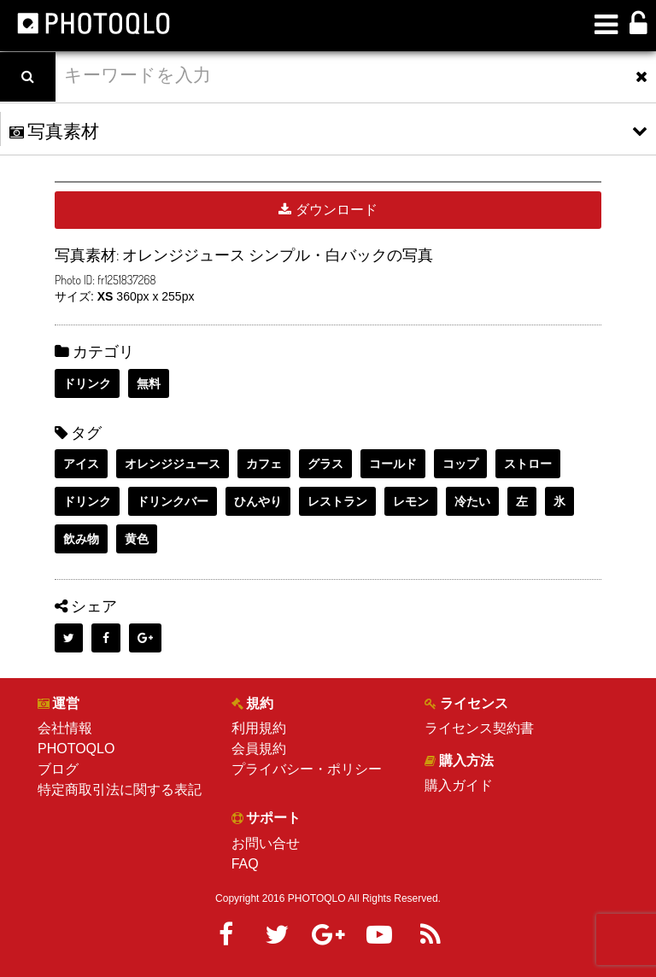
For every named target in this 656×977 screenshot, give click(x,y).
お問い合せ (265, 843)
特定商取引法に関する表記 (120, 789)
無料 (149, 383)
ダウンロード (327, 209)
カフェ (264, 464)
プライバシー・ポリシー (306, 769)
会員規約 (258, 748)
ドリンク (87, 383)
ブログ (58, 769)
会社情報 (65, 728)
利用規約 (258, 728)
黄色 (137, 539)
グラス (325, 464)
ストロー (528, 464)
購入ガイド (459, 785)
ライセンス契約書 (479, 728)
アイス (81, 464)
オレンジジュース (172, 464)
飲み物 (81, 539)
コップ (460, 464)
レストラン (337, 501)
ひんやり (258, 501)
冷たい (472, 501)
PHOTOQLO (76, 748)
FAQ (245, 864)
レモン (411, 501)
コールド (393, 464)
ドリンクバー (172, 501)
